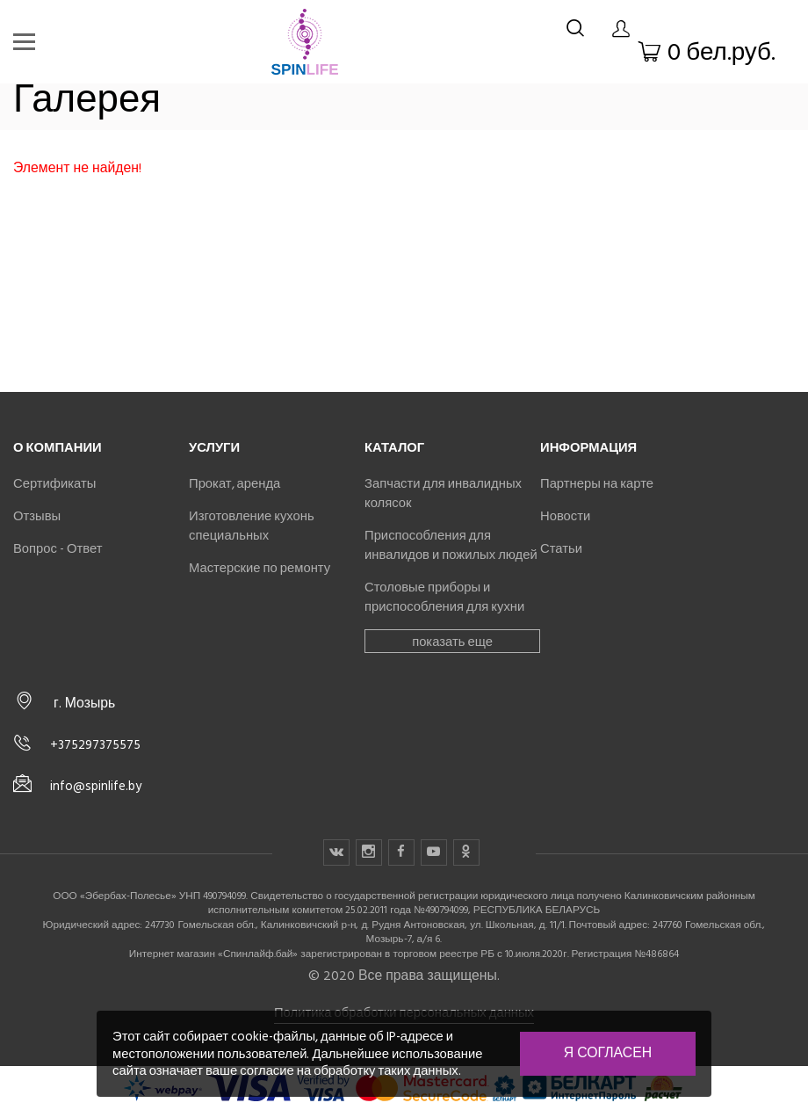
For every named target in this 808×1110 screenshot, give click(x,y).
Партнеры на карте (596, 483)
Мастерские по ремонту (259, 567)
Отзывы (37, 515)
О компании (57, 447)
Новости (565, 515)
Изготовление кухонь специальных (251, 525)
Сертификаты (54, 483)
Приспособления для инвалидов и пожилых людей (450, 545)
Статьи (561, 548)
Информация (588, 447)
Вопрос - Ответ (57, 548)
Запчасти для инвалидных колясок (443, 493)
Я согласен (608, 1052)
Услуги (214, 447)
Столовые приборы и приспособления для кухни (444, 597)
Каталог (394, 447)
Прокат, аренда (234, 483)
